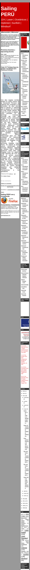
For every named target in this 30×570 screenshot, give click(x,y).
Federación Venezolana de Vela (24, 252)
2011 (24, 501)
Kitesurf (25, 527)
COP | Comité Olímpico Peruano (24, 96)
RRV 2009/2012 (25, 552)
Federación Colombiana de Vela (24, 217)
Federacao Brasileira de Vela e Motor (24, 200)
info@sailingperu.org (5, 215)
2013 (24, 395)
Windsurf (24, 558)
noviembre (26, 397)
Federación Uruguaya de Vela (24, 247)
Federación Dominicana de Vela (24, 227)
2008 (24, 507)
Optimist (4, 176)
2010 (24, 503)
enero (25, 495)
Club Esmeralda (24, 284)
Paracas (8, 176)
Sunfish (26, 554)
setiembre (26, 405)
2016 (24, 391)
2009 (24, 505)
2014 (24, 393)
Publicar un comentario (6, 183)
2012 (24, 498)
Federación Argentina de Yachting (24, 205)
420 (22, 514)
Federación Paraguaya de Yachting (25, 242)
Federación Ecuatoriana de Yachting (24, 232)
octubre (25, 401)
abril (25, 491)
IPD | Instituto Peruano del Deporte (24, 108)
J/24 (27, 514)
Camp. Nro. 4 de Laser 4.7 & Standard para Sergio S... (26, 417)
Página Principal (10, 186)
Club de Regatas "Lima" (23, 281)
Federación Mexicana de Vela (24, 237)
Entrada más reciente (6, 185)
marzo (25, 493)
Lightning (27, 540)
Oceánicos (24, 544)
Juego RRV (23, 115)
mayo (25, 409)
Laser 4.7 (25, 528)
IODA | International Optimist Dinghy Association (24, 174)
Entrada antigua (15, 185)
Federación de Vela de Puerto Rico (24, 222)
